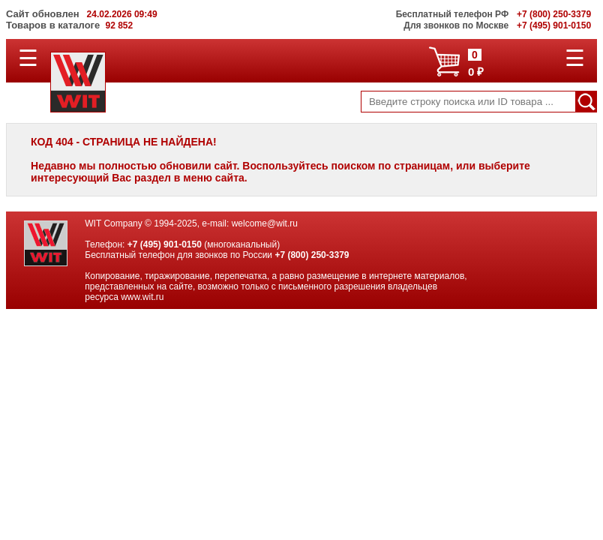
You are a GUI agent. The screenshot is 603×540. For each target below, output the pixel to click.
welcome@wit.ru (265, 223)
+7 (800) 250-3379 (311, 255)
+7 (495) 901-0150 (165, 244)
